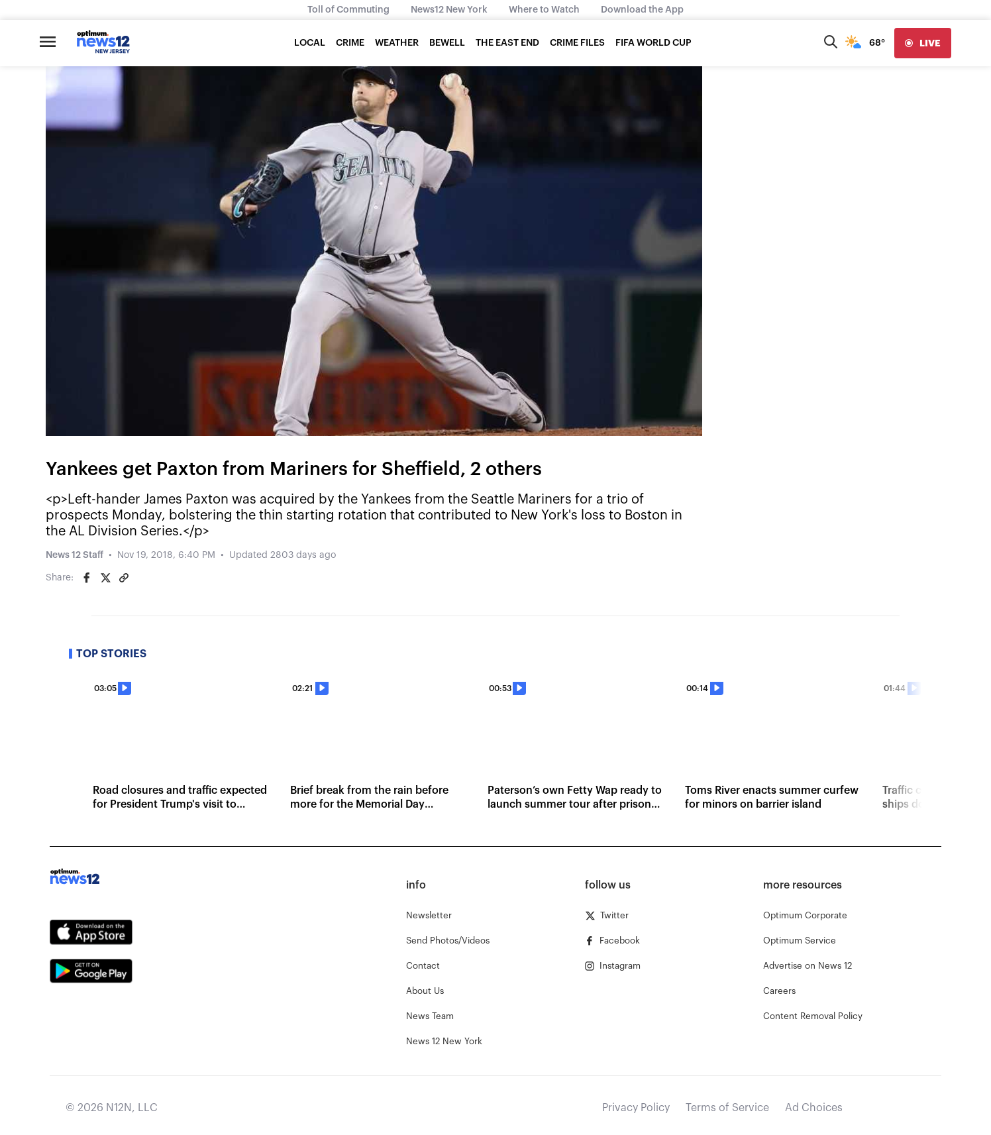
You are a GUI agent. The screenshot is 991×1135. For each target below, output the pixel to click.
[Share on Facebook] (86, 577)
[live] (922, 43)
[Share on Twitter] (105, 577)
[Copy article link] (124, 577)
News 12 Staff (74, 555)
